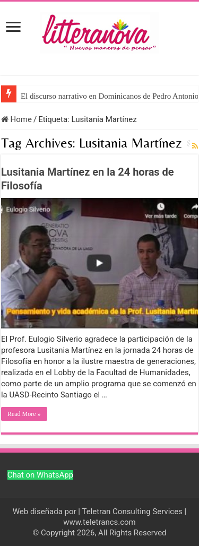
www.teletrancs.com (99, 522)
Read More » (24, 414)
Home (16, 119)
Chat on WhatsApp (40, 475)
